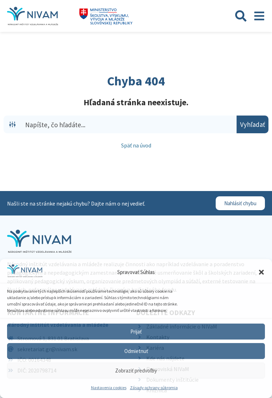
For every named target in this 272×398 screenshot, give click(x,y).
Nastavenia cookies (108, 387)
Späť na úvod (136, 145)
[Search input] (129, 124)
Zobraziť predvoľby (136, 370)
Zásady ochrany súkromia (154, 387)
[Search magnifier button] (252, 124)
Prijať (136, 331)
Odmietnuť (136, 351)
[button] (261, 272)
